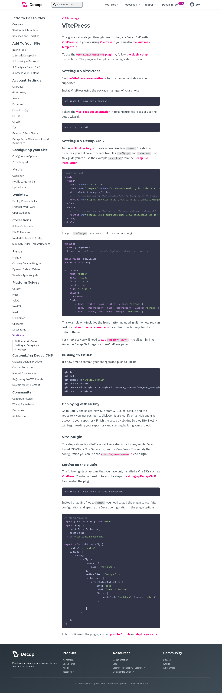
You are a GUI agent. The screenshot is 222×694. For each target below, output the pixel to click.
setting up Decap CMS (140, 477)
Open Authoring (21, 213)
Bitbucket (18, 105)
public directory (80, 149)
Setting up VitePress (26, 342)
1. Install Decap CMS (24, 56)
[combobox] (67, 5)
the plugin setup (137, 55)
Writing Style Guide (23, 405)
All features (69, 661)
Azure (15, 99)
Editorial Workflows (23, 208)
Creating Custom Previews (27, 362)
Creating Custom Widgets (26, 264)
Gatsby (16, 289)
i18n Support (20, 163)
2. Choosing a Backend (25, 62)
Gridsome (17, 325)
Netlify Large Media (23, 182)
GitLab (16, 122)
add (114, 341)
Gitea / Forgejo (20, 111)
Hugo (15, 295)
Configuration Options (24, 157)
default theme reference (89, 328)
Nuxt (15, 313)
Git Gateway (19, 93)
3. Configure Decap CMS (26, 68)
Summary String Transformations (31, 245)
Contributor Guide (22, 399)
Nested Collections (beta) (27, 239)
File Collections (21, 233)
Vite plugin (20, 350)
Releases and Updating (25, 37)
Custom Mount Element (26, 386)
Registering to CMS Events (27, 380)
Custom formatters (23, 368)
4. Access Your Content (25, 74)
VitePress (18, 336)
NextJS (16, 307)
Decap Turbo (69, 665)
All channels (169, 669)
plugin (94, 55)
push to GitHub (120, 635)
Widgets (17, 258)
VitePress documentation (93, 113)
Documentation (120, 661)
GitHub (16, 117)
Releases (67, 672)
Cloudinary (18, 176)
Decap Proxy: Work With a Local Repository (30, 142)
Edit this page (70, 19)
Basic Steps (19, 50)
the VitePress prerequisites (85, 79)
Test (14, 128)
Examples (18, 411)
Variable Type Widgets (25, 276)
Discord (167, 661)
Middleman (18, 319)
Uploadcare (19, 188)
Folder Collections (22, 227)
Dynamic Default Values (26, 270)
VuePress (106, 43)
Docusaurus (19, 330)
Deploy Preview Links (24, 202)
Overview (17, 25)
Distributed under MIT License (128, 669)
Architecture (19, 417)
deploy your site (146, 635)
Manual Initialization (24, 374)
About (66, 669)
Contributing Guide (122, 672)
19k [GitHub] (195, 5)
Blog (115, 665)
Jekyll (16, 301)
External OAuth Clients (25, 134)
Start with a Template (25, 31)
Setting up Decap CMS (27, 346)
